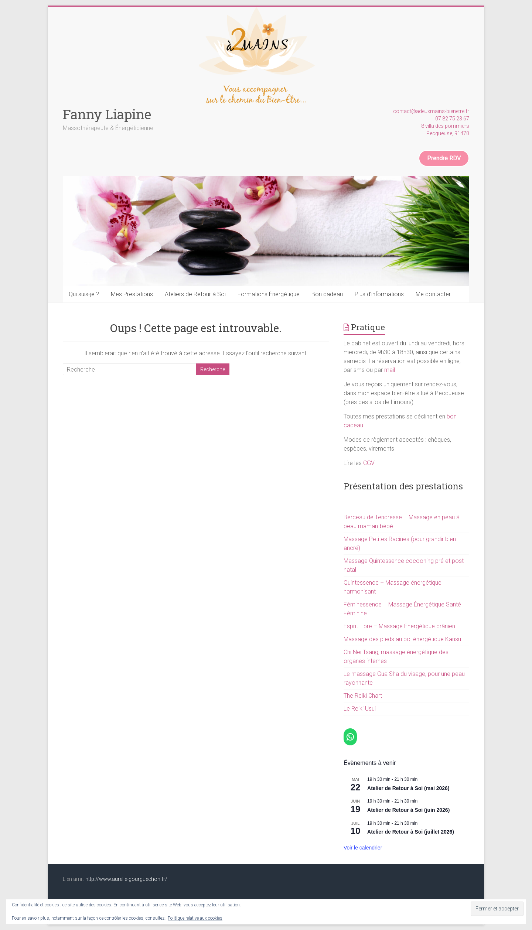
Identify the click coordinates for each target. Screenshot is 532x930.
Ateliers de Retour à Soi (195, 294)
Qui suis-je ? (84, 294)
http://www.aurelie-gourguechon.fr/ (126, 879)
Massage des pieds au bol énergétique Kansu (402, 639)
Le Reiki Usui (360, 708)
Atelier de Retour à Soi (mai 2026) (408, 788)
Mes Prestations (132, 294)
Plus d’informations (379, 294)
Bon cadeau (327, 294)
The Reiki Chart (363, 695)
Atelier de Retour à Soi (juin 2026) (408, 810)
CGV (369, 462)
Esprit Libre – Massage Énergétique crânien (399, 626)
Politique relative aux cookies (195, 918)
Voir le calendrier (363, 848)
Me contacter (433, 294)
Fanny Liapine (107, 114)
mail (389, 369)
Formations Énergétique (269, 294)
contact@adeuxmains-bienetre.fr (431, 111)
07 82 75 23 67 (452, 119)
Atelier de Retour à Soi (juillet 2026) (410, 832)
